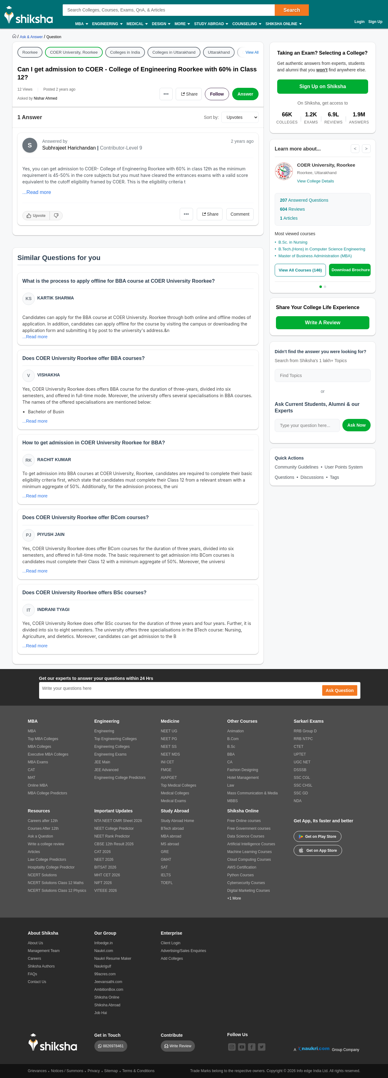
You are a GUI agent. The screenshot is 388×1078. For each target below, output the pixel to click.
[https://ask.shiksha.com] (32, 36)
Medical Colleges (175, 793)
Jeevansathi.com (108, 982)
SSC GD (301, 793)
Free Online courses (244, 821)
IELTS (166, 875)
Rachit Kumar (54, 459)
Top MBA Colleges (43, 739)
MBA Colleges (39, 746)
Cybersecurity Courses (246, 883)
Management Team (44, 951)
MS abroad (170, 844)
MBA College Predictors (47, 793)
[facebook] (252, 1047)
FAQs (32, 974)
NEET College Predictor (114, 828)
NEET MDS (170, 754)
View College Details (315, 181)
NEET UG (169, 731)
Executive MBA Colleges (48, 754)
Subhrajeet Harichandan (69, 147)
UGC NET (302, 762)
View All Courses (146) (300, 270)
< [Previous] (355, 148)
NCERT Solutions (42, 875)
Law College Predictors (47, 859)
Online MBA (38, 785)
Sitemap (111, 1071)
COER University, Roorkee (74, 52)
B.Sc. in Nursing (292, 242)
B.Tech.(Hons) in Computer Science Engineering (321, 249)
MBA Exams (38, 762)
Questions (284, 477)
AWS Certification (241, 867)
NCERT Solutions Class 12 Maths (56, 883)
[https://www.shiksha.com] (14, 36)
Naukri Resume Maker (112, 958)
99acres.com (105, 974)
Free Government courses (248, 828)
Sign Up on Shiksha (322, 86)
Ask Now (356, 425)
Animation (235, 731)
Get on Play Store (317, 836)
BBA (231, 754)
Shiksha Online (283, 24)
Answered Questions (304, 200)
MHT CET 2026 (107, 875)
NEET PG (169, 739)
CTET (298, 746)
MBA (81, 24)
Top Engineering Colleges (115, 739)
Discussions (312, 477)
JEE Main (102, 762)
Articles (289, 218)
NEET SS (169, 746)
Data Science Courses (245, 836)
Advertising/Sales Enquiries (183, 951)
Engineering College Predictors (120, 777)
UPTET (300, 754)
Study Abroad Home (177, 821)
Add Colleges (172, 958)
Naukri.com (103, 951)
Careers (34, 958)
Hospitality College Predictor (51, 867)
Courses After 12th (43, 828)
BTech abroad (172, 828)
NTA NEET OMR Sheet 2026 (118, 821)
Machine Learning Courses (249, 852)
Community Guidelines (296, 467)
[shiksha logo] (54, 1042)
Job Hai (100, 1013)
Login (359, 22)
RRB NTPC (303, 739)
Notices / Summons (67, 1071)
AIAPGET (169, 777)
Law (230, 785)
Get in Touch (107, 1035)
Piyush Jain (51, 534)
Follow (217, 94)
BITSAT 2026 (105, 867)
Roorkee (30, 52)
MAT (31, 777)
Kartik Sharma (55, 297)
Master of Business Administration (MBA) (315, 256)
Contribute (172, 1035)
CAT (31, 770)
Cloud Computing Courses (249, 859)
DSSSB (300, 770)
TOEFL (167, 883)
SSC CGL (302, 777)
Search (291, 10)
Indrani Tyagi (53, 609)
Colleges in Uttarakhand (174, 52)
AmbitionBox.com (108, 989)
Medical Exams (173, 801)
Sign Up (375, 22)
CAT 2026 (102, 852)
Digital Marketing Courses (248, 890)
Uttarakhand (219, 52)
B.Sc (231, 746)
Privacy (94, 1071)
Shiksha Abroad (107, 1005)
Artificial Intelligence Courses (251, 844)
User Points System (344, 467)
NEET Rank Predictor (112, 836)
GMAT (166, 859)
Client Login (170, 943)
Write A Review (322, 322)
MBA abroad (171, 836)
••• (166, 94)
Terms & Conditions (138, 1071)
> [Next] (366, 148)
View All (252, 52)
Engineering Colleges (112, 746)
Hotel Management (243, 777)
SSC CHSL (303, 785)
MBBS (232, 801)
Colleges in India (125, 52)
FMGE (166, 770)
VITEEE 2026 (105, 890)
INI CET (167, 762)
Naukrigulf (102, 966)
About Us (35, 943)
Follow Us (237, 1034)
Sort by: (211, 117)
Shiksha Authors (41, 966)
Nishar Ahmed (45, 98)
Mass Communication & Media (252, 793)
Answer (245, 94)
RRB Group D (305, 731)
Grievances (37, 1071)
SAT (164, 867)
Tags (334, 477)
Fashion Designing (242, 770)
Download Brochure (351, 269)
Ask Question (340, 690)
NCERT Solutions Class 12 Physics (57, 890)
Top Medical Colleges (178, 785)
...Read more (36, 192)
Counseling (246, 24)
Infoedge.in (103, 943)
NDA (297, 801)
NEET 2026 (104, 859)
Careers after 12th (43, 821)
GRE (165, 852)
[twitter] (262, 1047)
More (181, 24)
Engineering (107, 24)
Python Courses (240, 875)
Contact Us (37, 982)
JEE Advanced (106, 770)
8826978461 (113, 1046)
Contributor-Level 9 (121, 147)
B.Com (233, 739)
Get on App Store (318, 850)
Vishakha (48, 374)
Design (161, 24)
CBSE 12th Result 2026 (114, 844)
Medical (137, 24)
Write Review (180, 1046)
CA (229, 762)
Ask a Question (40, 836)
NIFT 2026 (103, 883)
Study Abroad (211, 24)
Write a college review (46, 844)
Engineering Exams (110, 754)
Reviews (292, 209)
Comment (240, 214)
